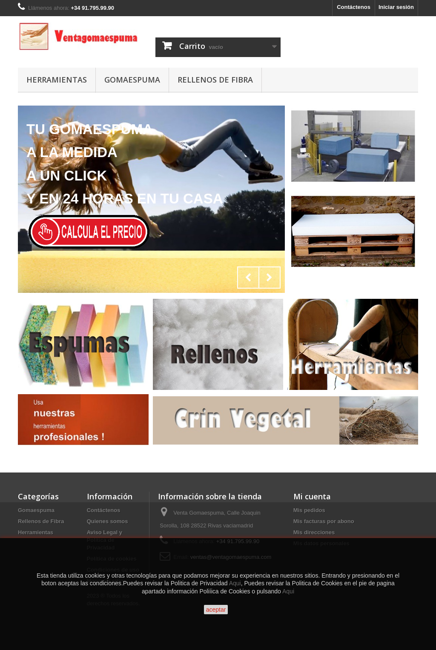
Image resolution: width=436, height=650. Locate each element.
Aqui (235, 583)
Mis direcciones (314, 532)
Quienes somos (107, 521)
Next (269, 277)
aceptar (216, 609)
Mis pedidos (309, 510)
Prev (248, 277)
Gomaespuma (132, 79)
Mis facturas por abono (323, 521)
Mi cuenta (312, 496)
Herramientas (56, 79)
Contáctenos (353, 7)
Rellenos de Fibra (215, 79)
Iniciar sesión (396, 7)
